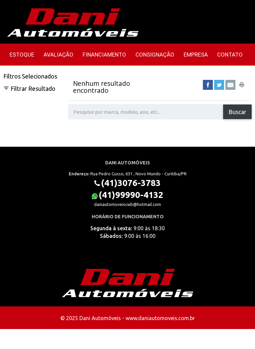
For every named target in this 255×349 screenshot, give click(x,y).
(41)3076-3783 (131, 183)
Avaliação (58, 54)
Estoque (22, 54)
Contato (230, 54)
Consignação (154, 54)
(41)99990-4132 (131, 195)
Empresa (196, 54)
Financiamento (104, 54)
